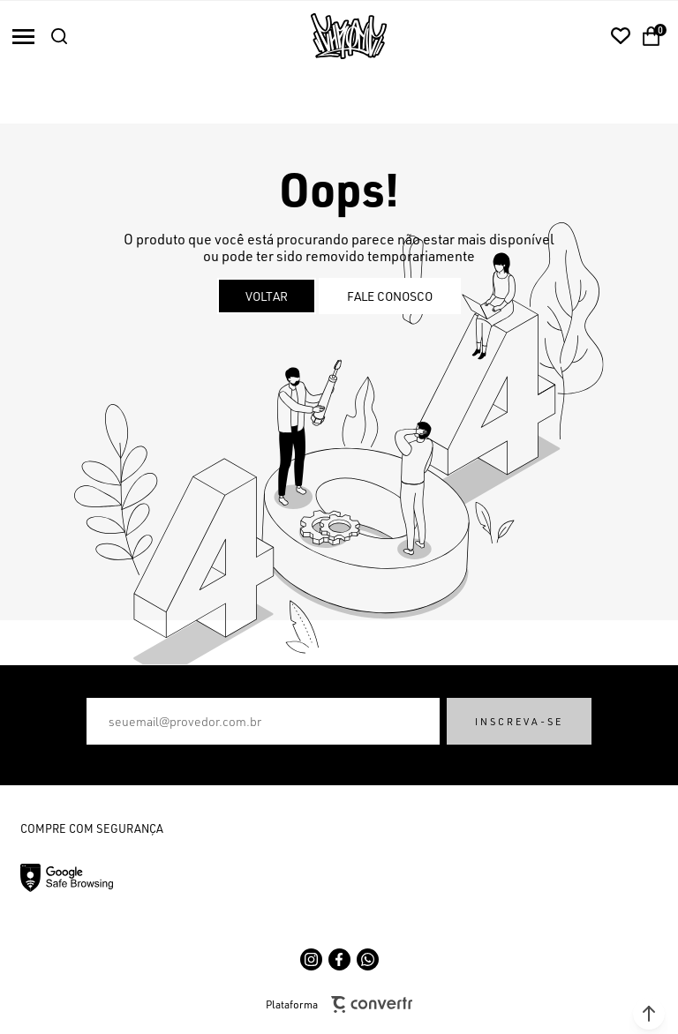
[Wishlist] (621, 36)
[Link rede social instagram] (311, 959)
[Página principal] (349, 36)
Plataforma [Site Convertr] (339, 1004)
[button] (649, 1014)
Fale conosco (390, 295)
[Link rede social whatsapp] (368, 959)
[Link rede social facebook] (339, 959)
